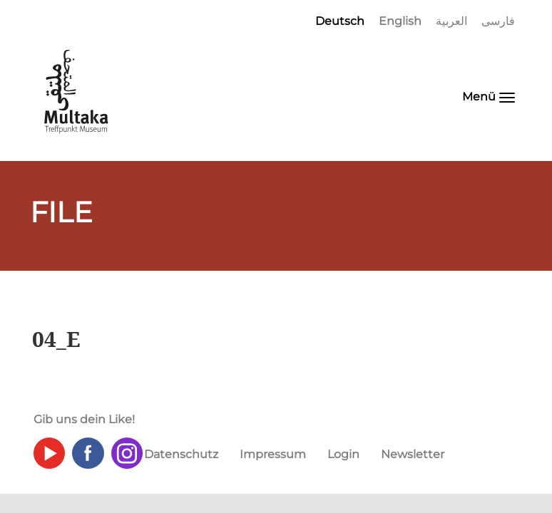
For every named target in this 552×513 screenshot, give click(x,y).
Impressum (273, 454)
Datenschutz (181, 454)
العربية (451, 21)
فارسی (498, 21)
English (400, 21)
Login (343, 454)
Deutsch (339, 21)
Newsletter (412, 454)
